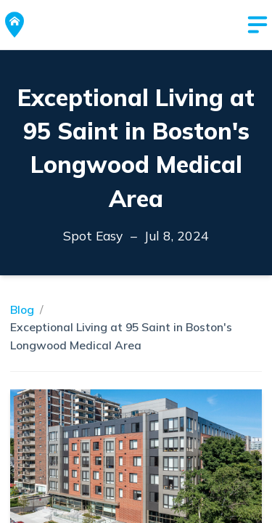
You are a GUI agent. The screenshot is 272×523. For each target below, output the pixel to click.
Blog (22, 309)
